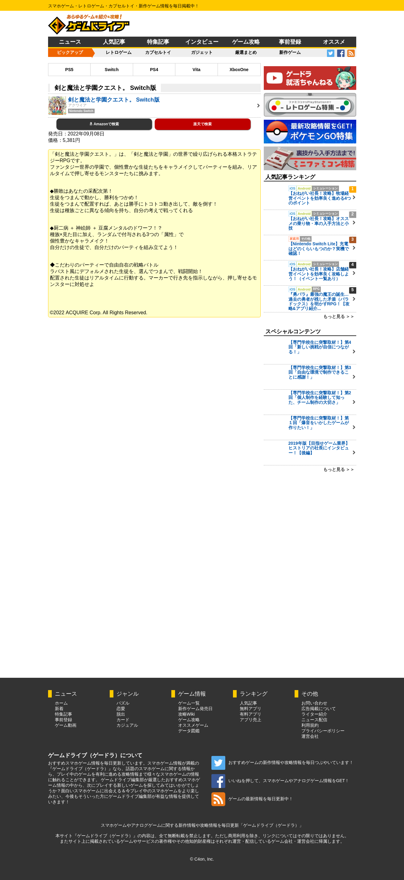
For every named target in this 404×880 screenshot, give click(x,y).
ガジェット (202, 52)
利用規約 (310, 725)
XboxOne (239, 69)
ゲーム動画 (65, 725)
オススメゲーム (193, 725)
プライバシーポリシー (323, 730)
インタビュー (201, 42)
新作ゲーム (290, 52)
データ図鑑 (189, 730)
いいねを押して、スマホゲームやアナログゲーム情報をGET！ (280, 780)
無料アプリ (250, 708)
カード (122, 719)
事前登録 (290, 42)
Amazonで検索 (104, 124)
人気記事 (114, 42)
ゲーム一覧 (189, 703)
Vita (196, 69)
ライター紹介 (314, 714)
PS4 (154, 69)
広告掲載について (318, 708)
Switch (112, 69)
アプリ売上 (250, 719)
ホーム (61, 703)
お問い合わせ (314, 703)
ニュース (70, 42)
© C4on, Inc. (202, 859)
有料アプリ (250, 714)
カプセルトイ (158, 52)
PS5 (69, 69)
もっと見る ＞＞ (339, 316)
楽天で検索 (202, 124)
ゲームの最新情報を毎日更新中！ (252, 798)
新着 (59, 708)
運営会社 (310, 736)
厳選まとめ (246, 52)
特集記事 (158, 42)
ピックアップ (70, 52)
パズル (122, 703)
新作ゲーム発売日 (195, 708)
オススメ (334, 42)
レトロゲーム (119, 52)
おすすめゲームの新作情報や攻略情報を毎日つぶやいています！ (282, 762)
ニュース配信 (314, 719)
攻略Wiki (186, 714)
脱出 (120, 714)
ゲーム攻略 (246, 42)
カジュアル (127, 725)
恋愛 (120, 708)
